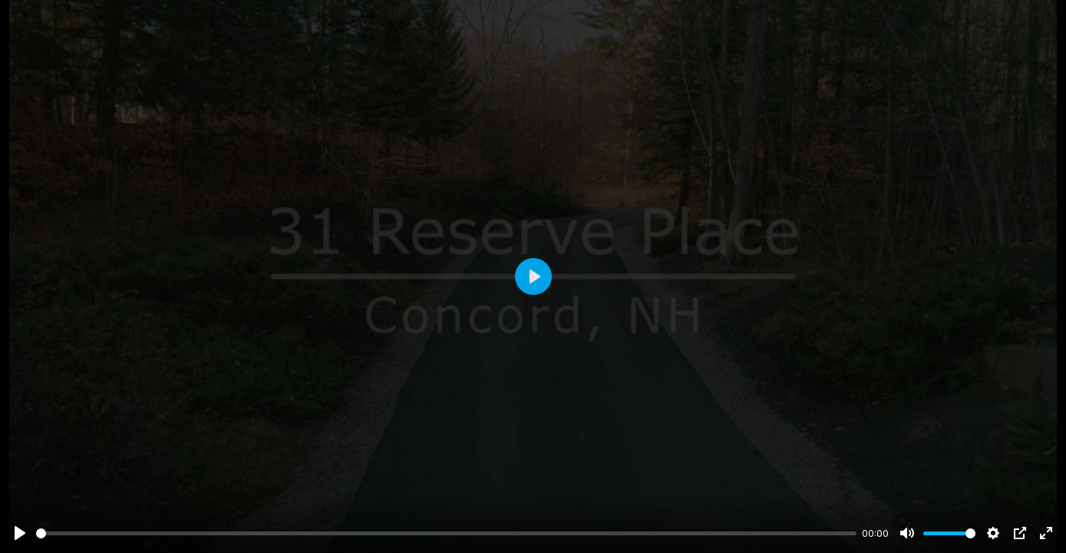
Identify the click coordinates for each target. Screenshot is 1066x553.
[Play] (20, 533)
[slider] (446, 533)
